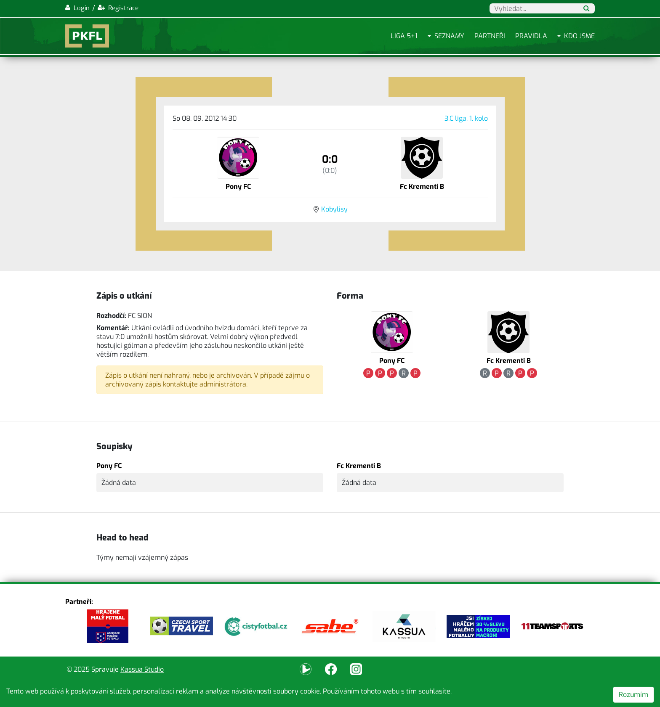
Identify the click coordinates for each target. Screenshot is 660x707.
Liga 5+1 (404, 36)
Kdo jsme (579, 36)
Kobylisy (334, 209)
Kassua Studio (142, 669)
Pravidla (531, 36)
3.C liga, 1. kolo (466, 118)
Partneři (489, 36)
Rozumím (633, 694)
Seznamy (449, 36)
